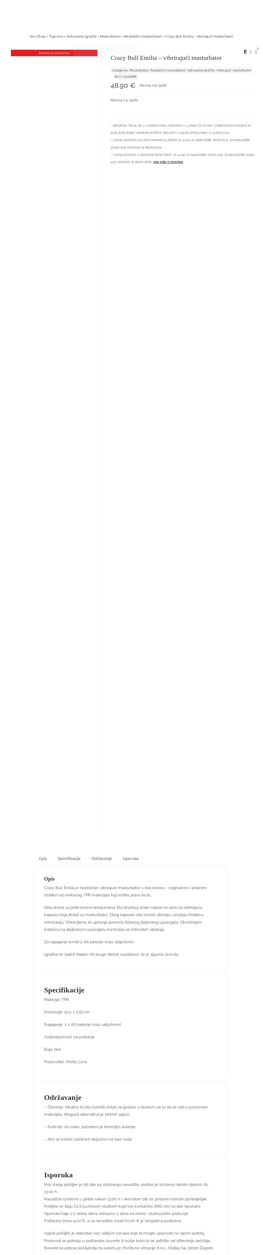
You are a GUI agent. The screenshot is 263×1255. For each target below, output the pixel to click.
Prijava (88, 1121)
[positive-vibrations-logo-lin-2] (105, 45)
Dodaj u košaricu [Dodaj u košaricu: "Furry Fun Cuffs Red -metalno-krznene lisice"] (99, 757)
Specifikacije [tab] (69, 203)
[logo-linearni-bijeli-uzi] (129, 964)
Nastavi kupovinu (21, 1213)
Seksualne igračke (82, 36)
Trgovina (56, 36)
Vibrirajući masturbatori (233, 70)
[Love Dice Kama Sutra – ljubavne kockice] (37, 696)
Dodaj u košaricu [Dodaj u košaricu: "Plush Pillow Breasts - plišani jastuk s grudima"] (226, 757)
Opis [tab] (43, 203)
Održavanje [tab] (101, 203)
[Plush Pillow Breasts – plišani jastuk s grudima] (226, 695)
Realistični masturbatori (143, 36)
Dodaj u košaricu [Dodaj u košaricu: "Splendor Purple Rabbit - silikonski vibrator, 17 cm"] (163, 757)
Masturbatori (110, 36)
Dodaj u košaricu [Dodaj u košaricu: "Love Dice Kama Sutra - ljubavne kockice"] (36, 757)
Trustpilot (102, 799)
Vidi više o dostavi (168, 162)
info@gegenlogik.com (141, 1175)
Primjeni (13, 1251)
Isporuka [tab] (131, 203)
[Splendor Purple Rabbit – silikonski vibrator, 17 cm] (163, 696)
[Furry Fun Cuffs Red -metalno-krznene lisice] (100, 696)
